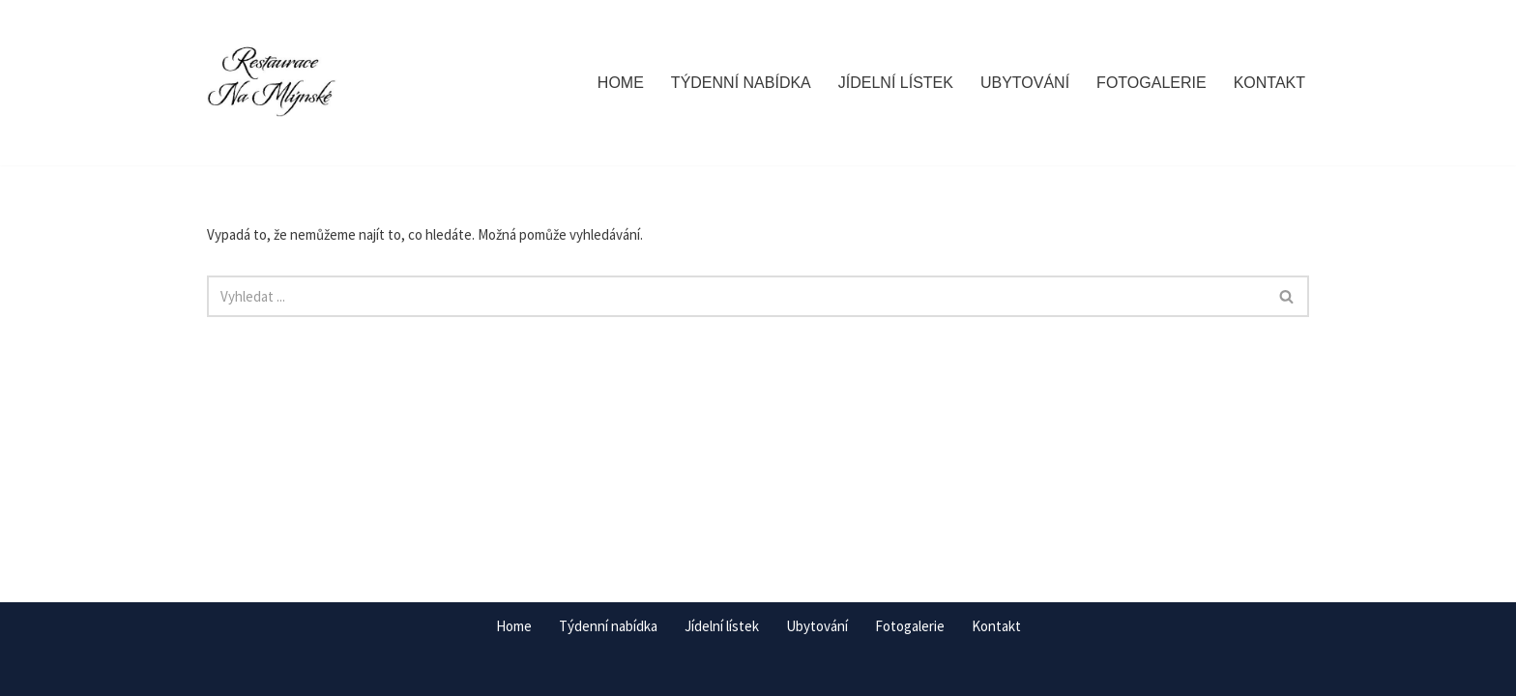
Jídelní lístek (895, 82)
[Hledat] (736, 296)
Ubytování (1024, 82)
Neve (223, 672)
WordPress (327, 672)
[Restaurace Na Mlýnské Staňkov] (272, 82)
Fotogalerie (1151, 82)
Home (621, 82)
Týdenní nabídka (741, 82)
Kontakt (1269, 82)
